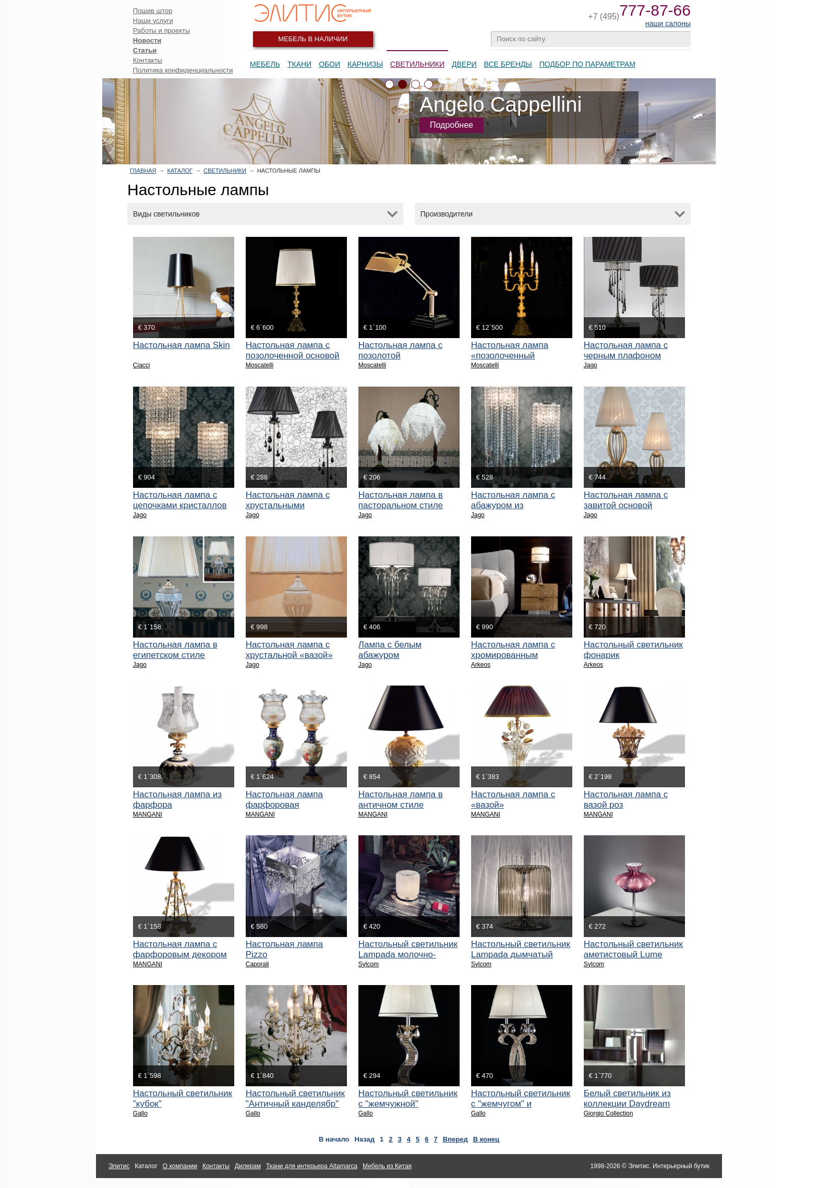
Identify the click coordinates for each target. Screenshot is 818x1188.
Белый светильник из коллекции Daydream (627, 1098)
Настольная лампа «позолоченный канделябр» (509, 355)
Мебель (265, 64)
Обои (329, 64)
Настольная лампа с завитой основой (626, 500)
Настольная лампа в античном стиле (400, 799)
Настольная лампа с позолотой (400, 350)
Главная (143, 170)
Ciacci (141, 365)
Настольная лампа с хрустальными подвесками (288, 505)
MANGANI (147, 814)
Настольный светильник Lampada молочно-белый (408, 954)
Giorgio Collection (608, 1113)
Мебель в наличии (312, 39)
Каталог (180, 170)
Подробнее (451, 125)
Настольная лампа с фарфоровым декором (180, 949)
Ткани (299, 64)
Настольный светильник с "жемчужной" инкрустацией (408, 1103)
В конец (486, 1139)
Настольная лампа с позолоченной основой (293, 350)
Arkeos (480, 664)
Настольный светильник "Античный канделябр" (295, 1098)
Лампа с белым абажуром (390, 650)
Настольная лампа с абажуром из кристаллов (513, 505)
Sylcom (368, 964)
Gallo (140, 1113)
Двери (464, 64)
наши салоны (668, 23)
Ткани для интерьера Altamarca (311, 1166)
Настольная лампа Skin (181, 345)
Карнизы (365, 64)
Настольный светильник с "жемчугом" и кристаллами (520, 1103)
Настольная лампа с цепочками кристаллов (180, 500)
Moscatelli (259, 365)
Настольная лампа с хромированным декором (513, 655)
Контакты (147, 60)
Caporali (257, 964)
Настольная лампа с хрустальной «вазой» (289, 650)
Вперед (455, 1139)
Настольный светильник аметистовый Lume (633, 949)
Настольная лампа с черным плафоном (626, 350)
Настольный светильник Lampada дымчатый (520, 949)
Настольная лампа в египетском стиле (175, 650)
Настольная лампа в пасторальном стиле (400, 500)
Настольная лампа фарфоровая (284, 799)
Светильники (417, 64)
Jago (590, 365)
